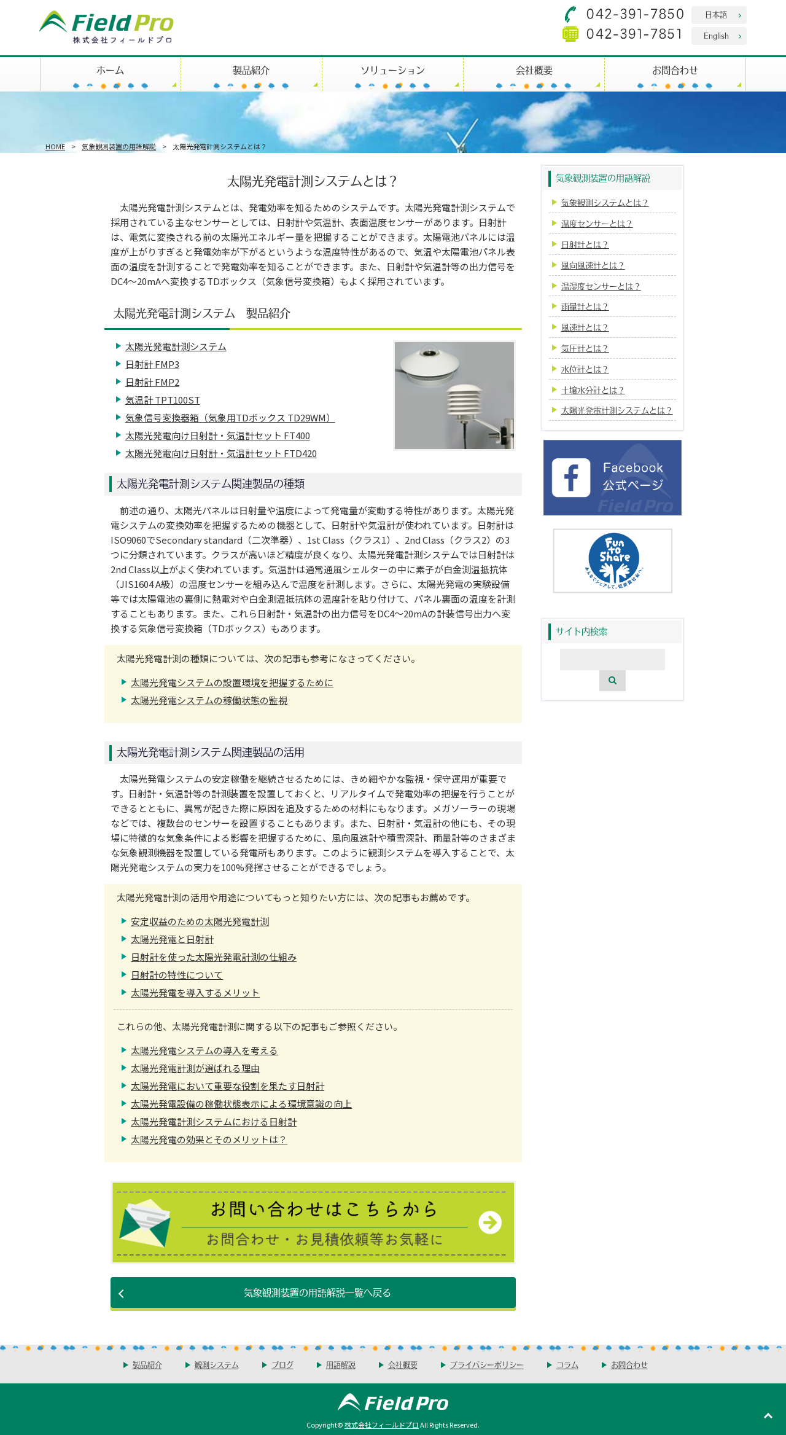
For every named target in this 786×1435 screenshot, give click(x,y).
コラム (567, 1364)
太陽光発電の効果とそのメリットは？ (209, 1139)
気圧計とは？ (585, 348)
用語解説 (341, 1364)
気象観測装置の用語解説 (119, 146)
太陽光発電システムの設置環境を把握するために (232, 682)
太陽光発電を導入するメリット (195, 992)
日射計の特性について (177, 974)
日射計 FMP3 (152, 364)
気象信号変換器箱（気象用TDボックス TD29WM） (230, 417)
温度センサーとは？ (597, 223)
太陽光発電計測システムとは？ (617, 410)
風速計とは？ (585, 327)
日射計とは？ (585, 244)
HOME (55, 146)
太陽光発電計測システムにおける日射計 (214, 1121)
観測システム (217, 1364)
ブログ (282, 1364)
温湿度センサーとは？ (601, 286)
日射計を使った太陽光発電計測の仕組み (214, 956)
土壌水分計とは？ (593, 390)
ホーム (110, 70)
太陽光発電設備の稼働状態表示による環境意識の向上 (241, 1103)
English (716, 35)
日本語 (716, 14)
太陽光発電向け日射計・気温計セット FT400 (217, 435)
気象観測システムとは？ (605, 202)
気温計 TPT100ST (162, 399)
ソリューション (392, 70)
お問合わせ (675, 70)
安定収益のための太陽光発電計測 (200, 921)
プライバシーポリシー (487, 1364)
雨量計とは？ (585, 306)
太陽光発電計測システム (176, 346)
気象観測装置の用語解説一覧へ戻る (317, 1292)
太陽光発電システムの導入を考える (204, 1050)
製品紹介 (251, 70)
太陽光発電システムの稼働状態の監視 (209, 700)
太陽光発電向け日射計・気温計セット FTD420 (221, 453)
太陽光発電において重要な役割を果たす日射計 (227, 1085)
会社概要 (534, 70)
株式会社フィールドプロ (381, 1424)
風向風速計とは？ (593, 265)
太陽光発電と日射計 (172, 939)
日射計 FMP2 (152, 381)
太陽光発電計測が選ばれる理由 (195, 1068)
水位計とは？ (585, 369)
